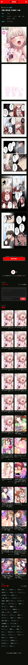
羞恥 (12, 629)
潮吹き (17, 612)
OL (4, 632)
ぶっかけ (15, 620)
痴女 (19, 629)
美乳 (20, 615)
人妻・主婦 (6, 598)
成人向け (5, 643)
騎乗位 (13, 606)
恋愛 (14, 18)
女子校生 (5, 595)
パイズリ (5, 617)
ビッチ (5, 646)
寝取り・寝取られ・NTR (9, 601)
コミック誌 (15, 623)
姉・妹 (5, 615)
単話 (19, 16)
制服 (21, 603)
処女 (4, 603)
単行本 (5, 592)
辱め (13, 617)
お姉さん (13, 637)
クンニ (5, 629)
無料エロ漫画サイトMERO (15, 653)
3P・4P (5, 606)
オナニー (12, 634)
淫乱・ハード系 (7, 612)
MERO (14, 2)
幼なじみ (9, 18)
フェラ (22, 592)
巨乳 (23, 16)
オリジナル (13, 603)
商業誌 (10, 7)
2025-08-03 (10, 21)
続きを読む (14, 259)
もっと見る (24, 586)
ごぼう (8, 13)
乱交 (4, 634)
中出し (14, 592)
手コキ (21, 634)
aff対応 (13, 589)
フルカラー (9, 16)
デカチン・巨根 (17, 626)
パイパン (5, 640)
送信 (23, 298)
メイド (15, 16)
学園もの (16, 609)
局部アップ (15, 643)
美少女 (15, 595)
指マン (5, 637)
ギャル (20, 632)
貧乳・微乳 (6, 626)
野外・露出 (6, 620)
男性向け (14, 640)
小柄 (12, 646)
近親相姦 (5, 623)
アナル (13, 615)
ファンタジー (6, 609)
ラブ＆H (21, 601)
